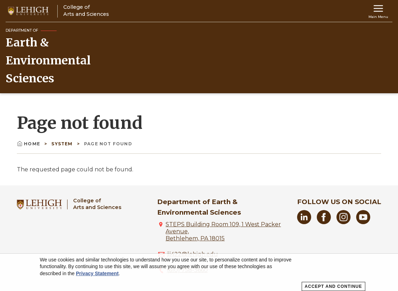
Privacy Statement (97, 273)
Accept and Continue (333, 286)
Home (29, 143)
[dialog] (199, 272)
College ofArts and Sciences (97, 203)
